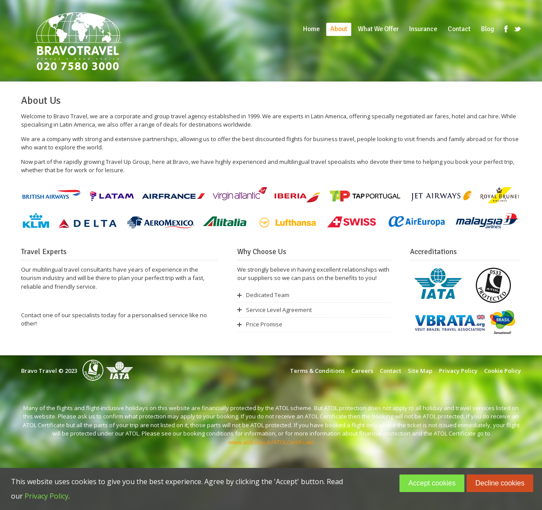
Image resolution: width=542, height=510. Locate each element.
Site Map (420, 371)
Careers (362, 371)
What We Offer (378, 29)
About (338, 29)
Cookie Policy (502, 371)
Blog (487, 29)
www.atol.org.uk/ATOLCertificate (271, 442)
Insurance (423, 29)
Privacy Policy (458, 371)
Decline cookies (499, 483)
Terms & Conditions (317, 371)
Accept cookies (432, 483)
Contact (459, 29)
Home (311, 29)
